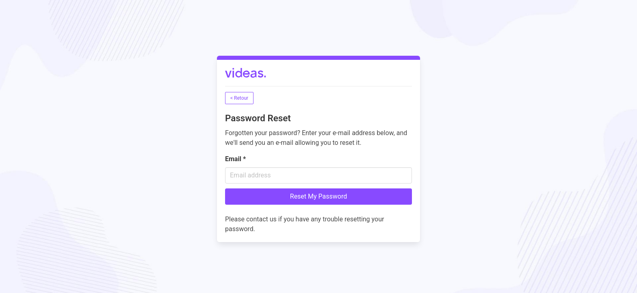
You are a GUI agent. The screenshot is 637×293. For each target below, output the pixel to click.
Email (235, 159)
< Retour (239, 98)
